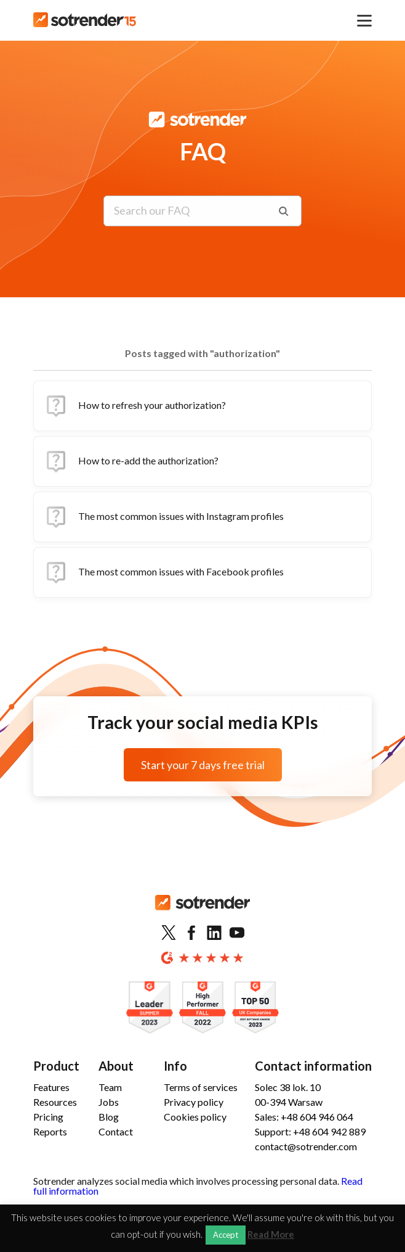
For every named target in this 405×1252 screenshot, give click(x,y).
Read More (270, 1234)
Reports (50, 1131)
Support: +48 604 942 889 (310, 1131)
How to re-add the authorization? (131, 461)
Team (110, 1087)
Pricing (48, 1116)
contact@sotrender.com (306, 1146)
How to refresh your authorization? (135, 405)
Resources (55, 1102)
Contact (115, 1131)
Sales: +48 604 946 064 (304, 1116)
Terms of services (201, 1087)
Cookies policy (195, 1116)
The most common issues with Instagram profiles (164, 517)
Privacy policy (193, 1102)
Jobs (108, 1102)
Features (51, 1087)
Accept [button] (225, 1235)
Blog (108, 1116)
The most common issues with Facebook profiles (164, 572)
